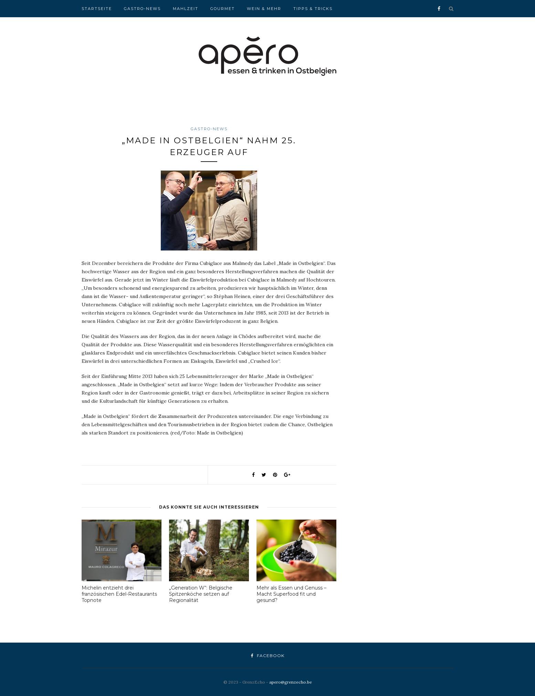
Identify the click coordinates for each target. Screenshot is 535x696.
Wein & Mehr (264, 8)
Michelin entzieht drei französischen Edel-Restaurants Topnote (119, 594)
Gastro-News (142, 8)
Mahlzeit (185, 8)
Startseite (97, 8)
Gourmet (222, 8)
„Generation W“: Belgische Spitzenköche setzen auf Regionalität (200, 594)
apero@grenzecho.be (290, 682)
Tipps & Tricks (313, 8)
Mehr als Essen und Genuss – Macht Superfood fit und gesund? (291, 594)
